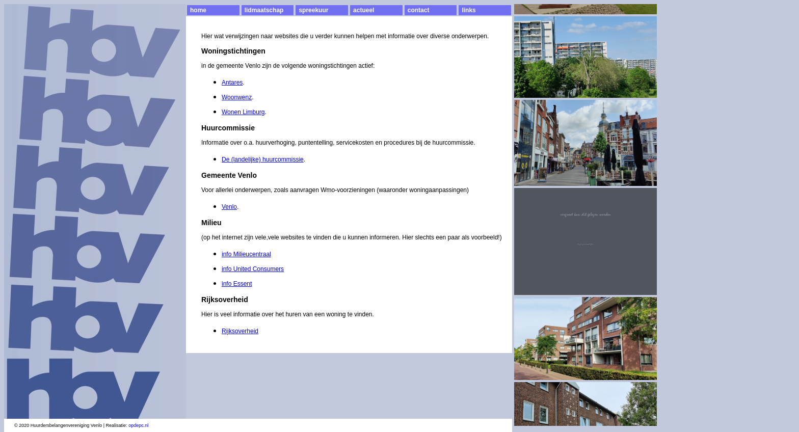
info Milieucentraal (246, 254)
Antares (232, 82)
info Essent (237, 283)
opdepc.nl (138, 425)
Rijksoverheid (240, 331)
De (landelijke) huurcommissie (263, 159)
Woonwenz (237, 97)
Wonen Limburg (243, 112)
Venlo (229, 206)
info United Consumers (253, 269)
